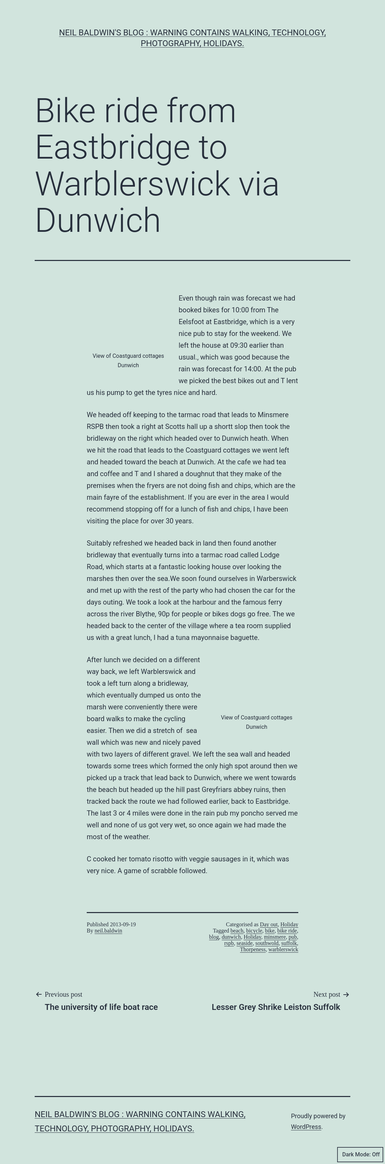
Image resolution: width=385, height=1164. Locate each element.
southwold (267, 943)
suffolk (289, 943)
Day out (268, 924)
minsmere (275, 937)
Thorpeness (253, 949)
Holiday (289, 924)
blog (214, 937)
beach (237, 931)
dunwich (231, 937)
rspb (229, 943)
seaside (245, 943)
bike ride (287, 931)
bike (270, 931)
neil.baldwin (108, 931)
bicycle (254, 931)
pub (293, 937)
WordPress (306, 1126)
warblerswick (283, 949)
